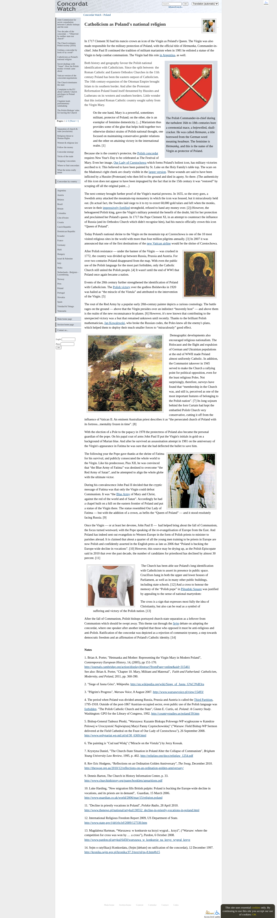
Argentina (61, 190)
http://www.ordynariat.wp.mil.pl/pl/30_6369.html (115, 735)
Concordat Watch (92, 14)
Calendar (152, 905)
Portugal (61, 293)
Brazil (60, 204)
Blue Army (123, 494)
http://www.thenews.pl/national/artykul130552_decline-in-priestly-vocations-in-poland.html (141, 810)
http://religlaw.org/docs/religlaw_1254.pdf (166, 755)
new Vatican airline (159, 243)
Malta (59, 268)
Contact (165, 905)
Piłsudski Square (191, 589)
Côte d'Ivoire (63, 218)
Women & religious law (67, 143)
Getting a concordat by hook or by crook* (67, 51)
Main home (109, 905)
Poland (60, 288)
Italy (59, 263)
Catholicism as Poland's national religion (67, 58)
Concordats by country (67, 181)
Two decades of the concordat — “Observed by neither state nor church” (67, 35)
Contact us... (62, 330)
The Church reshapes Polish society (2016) (66, 44)
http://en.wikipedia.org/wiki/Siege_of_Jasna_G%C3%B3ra (167, 684)
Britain (60, 209)
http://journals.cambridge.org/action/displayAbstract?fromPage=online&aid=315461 (137, 667)
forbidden (90, 709)
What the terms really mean (66, 171)
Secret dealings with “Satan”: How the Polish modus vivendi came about (68, 67)
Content (139, 905)
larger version (157, 172)
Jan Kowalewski (114, 323)
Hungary (61, 254)
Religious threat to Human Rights (65, 137)
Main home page (64, 319)
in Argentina (167, 55)
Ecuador (60, 236)
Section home (125, 905)
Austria (60, 195)
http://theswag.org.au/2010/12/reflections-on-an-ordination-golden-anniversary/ (134, 768)
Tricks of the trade (65, 156)
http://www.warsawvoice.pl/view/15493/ (178, 692)
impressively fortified (116, 207)
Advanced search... (175, 7)
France (60, 240)
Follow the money (65, 147)
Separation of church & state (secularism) (67, 130)
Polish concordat (147, 153)
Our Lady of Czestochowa (130, 162)
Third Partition (203, 699)
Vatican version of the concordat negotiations (67, 76)
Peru (59, 284)
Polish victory (121, 287)
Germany (61, 245)
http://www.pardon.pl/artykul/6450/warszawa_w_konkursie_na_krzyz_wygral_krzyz (137, 839)
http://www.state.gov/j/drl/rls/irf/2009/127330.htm (115, 822)
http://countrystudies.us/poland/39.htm (175, 713)
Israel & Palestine (65, 258)
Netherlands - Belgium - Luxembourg (67, 273)
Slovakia (61, 297)
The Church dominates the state (67, 83)
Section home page (65, 324)
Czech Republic (64, 227)
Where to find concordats (68, 165)
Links (176, 905)
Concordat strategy (65, 152)
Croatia (60, 222)
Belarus (60, 199)
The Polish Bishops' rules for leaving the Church (68, 111)
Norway (60, 279)
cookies (255, 907)
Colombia (61, 213)
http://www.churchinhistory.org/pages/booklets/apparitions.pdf (123, 780)
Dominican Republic (66, 231)
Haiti (59, 249)
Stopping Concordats (66, 161)
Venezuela (61, 311)
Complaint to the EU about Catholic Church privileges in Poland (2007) (67, 93)
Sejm (176, 623)
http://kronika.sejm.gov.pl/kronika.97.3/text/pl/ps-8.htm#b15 (122, 852)
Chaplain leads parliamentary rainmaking (63, 103)
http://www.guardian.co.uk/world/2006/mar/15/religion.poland (123, 797)
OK (254, 914)
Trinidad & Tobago (65, 306)
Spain (59, 302)
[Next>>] (74, 121)
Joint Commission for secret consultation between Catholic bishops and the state (68, 23)
